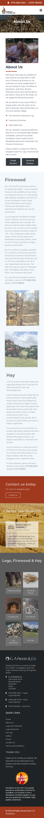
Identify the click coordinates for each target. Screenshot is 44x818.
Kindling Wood (30, 593)
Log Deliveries (13, 642)
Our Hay (30, 641)
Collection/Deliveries (13, 592)
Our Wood (30, 618)
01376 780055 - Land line (19, 707)
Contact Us (13, 618)
